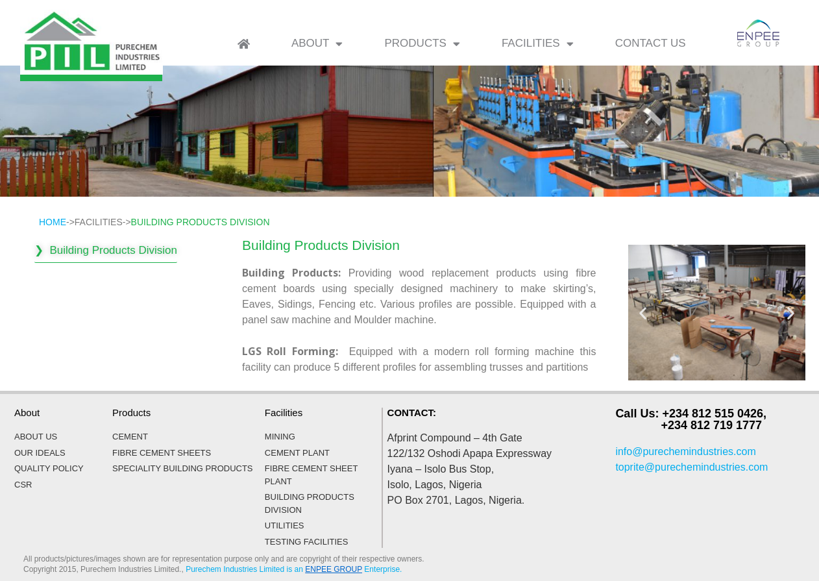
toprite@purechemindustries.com (691, 467)
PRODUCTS (421, 44)
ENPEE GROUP (333, 569)
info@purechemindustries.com (685, 451)
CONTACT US (650, 43)
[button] (643, 312)
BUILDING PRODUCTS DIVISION (200, 222)
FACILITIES (538, 44)
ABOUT (317, 44)
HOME (52, 222)
